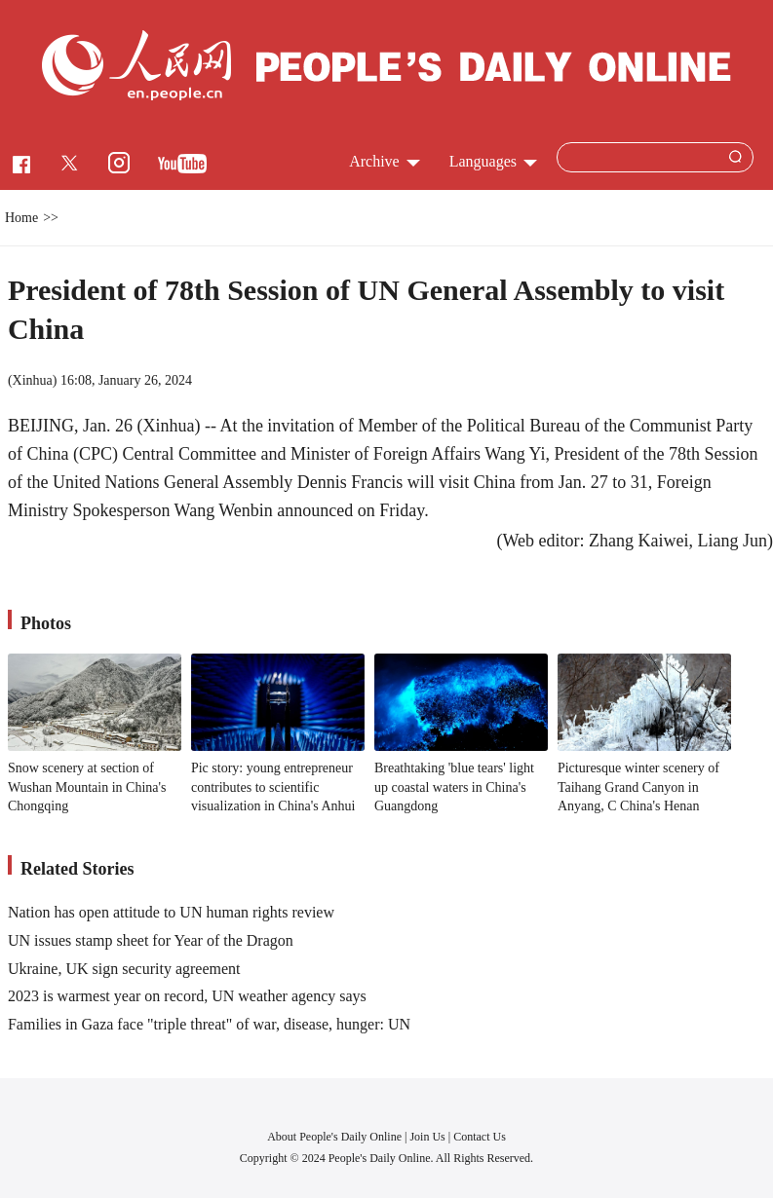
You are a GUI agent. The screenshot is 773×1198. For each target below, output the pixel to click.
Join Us (428, 1136)
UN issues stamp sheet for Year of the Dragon (150, 940)
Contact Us (479, 1136)
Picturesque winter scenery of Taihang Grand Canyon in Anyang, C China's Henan (638, 787)
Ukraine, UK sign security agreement (124, 968)
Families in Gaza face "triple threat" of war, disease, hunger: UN (209, 1024)
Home (21, 217)
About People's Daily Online (334, 1136)
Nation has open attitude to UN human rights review (171, 912)
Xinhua (33, 380)
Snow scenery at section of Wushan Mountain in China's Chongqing (87, 787)
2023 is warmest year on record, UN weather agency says (187, 996)
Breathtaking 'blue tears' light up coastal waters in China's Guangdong (454, 787)
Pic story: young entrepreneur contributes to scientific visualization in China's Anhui (273, 787)
